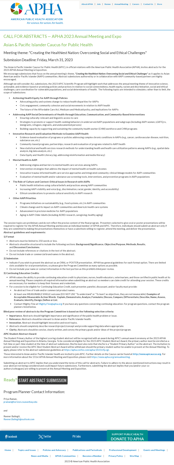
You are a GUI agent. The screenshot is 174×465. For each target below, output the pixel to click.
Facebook (11, 436)
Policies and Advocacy (54, 450)
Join (99, 4)
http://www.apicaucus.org (147, 354)
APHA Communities (65, 456)
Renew (107, 4)
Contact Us (148, 4)
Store (159, 4)
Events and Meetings (154, 450)
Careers (135, 4)
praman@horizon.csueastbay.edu (20, 401)
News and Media (39, 456)
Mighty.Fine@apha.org (50, 303)
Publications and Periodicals (87, 450)
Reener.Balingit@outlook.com (19, 419)
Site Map (134, 456)
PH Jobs (77, 436)
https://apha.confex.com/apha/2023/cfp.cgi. (86, 349)
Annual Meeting (121, 4)
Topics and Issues (27, 450)
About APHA (87, 4)
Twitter (44, 436)
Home (8, 450)
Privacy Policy (116, 456)
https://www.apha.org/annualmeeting (110, 357)
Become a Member (92, 456)
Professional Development (123, 450)
